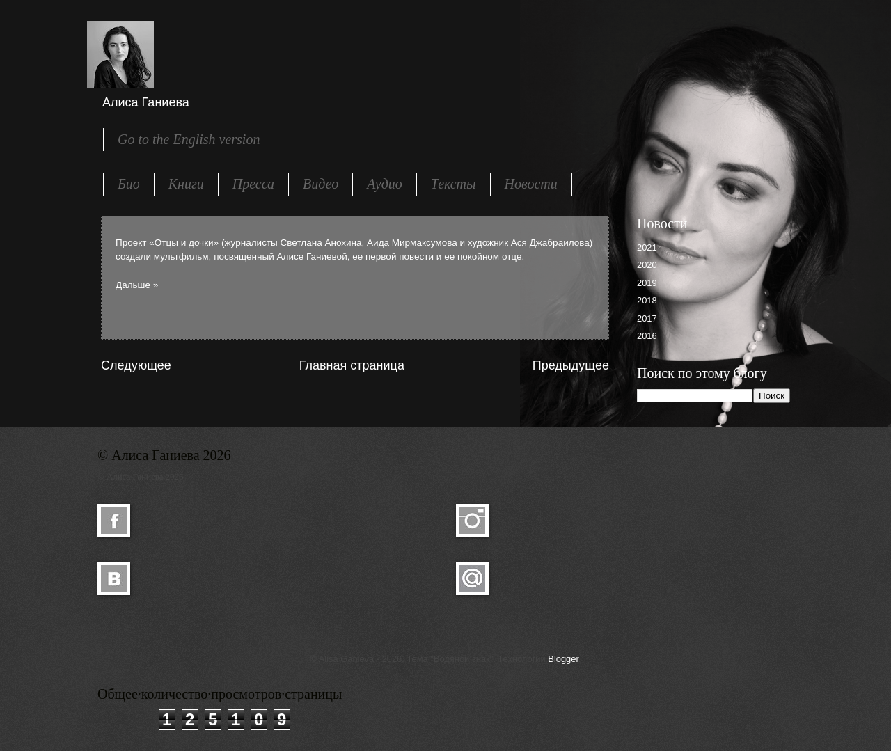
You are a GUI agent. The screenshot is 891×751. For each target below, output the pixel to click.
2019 (647, 283)
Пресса (253, 183)
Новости (531, 183)
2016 (647, 336)
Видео (320, 183)
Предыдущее (571, 365)
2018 (647, 300)
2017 (647, 318)
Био (129, 183)
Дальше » (137, 285)
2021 (647, 247)
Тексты (453, 183)
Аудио (384, 183)
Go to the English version (189, 139)
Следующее (136, 365)
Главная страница (351, 365)
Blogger (563, 659)
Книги (186, 183)
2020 (647, 265)
